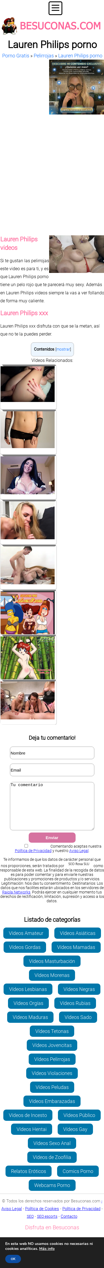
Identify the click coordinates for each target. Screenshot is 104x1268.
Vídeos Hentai (32, 1137)
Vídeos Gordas (25, 955)
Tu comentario (52, 810)
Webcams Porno (52, 1193)
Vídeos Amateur (26, 941)
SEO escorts (47, 1224)
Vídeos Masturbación (52, 969)
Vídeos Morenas (52, 983)
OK (13, 1259)
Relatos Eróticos (28, 1179)
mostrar (63, 349)
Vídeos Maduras (30, 1025)
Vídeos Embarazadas (52, 1109)
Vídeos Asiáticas (77, 941)
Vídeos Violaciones (52, 1081)
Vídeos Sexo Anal (52, 1151)
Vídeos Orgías (28, 1011)
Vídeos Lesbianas (28, 997)
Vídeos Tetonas (52, 1039)
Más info (47, 1248)
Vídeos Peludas (52, 1095)
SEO (30, 1224)
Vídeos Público (79, 1123)
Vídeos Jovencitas (52, 1053)
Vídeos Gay (75, 1137)
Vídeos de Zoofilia (52, 1165)
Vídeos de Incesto (28, 1123)
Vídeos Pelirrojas (52, 1067)
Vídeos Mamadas (76, 955)
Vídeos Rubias (75, 1011)
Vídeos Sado (78, 1025)
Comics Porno (78, 1179)
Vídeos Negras (79, 997)
